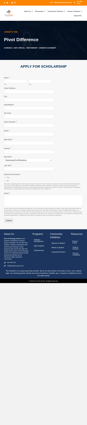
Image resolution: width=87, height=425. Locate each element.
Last (30, 84)
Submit (9, 220)
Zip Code (7, 113)
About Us (27, 11)
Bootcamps (39, 11)
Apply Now (78, 15)
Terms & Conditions (76, 254)
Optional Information (12, 174)
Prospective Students (55, 11)
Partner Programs (73, 11)
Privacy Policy (75, 242)
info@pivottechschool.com (63, 2)
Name (7, 77)
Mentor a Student (58, 247)
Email (7, 130)
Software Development (38, 240)
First (5, 84)
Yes (8, 177)
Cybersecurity (39, 250)
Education (8, 157)
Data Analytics (39, 246)
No (8, 181)
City (5, 96)
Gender (7, 148)
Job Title (8, 165)
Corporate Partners (58, 252)
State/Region (9, 105)
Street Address (9, 88)
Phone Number (10, 122)
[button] (32, 11)
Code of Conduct (76, 248)
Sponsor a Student (58, 243)
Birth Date (8, 139)
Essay (7, 193)
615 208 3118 (11, 262)
